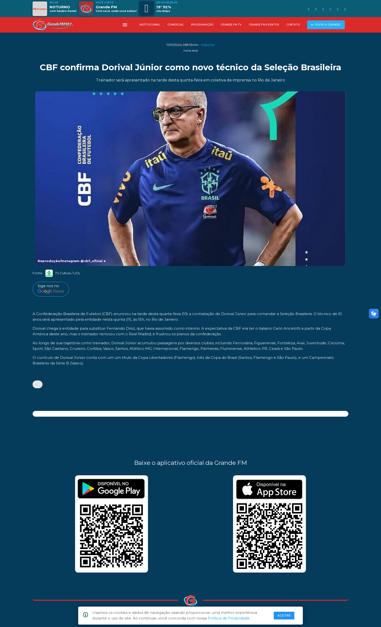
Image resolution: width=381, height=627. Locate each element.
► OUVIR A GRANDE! (326, 24)
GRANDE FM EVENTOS (264, 24)
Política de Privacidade (229, 618)
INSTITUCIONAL (149, 24)
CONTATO (293, 24)
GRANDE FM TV (231, 24)
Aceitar (284, 615)
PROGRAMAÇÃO (202, 24)
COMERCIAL (175, 24)
